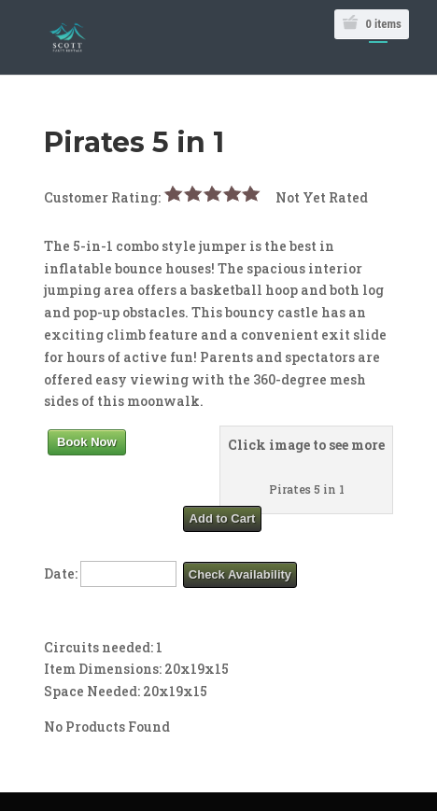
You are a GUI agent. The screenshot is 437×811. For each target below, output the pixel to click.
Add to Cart (223, 518)
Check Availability (240, 574)
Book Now (87, 442)
